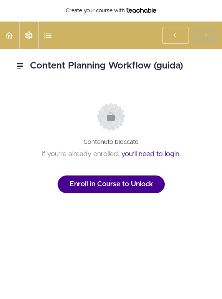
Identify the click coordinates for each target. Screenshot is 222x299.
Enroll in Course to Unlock (111, 184)
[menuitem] (28, 35)
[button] (9, 35)
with (111, 11)
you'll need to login (150, 154)
